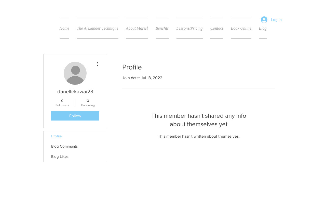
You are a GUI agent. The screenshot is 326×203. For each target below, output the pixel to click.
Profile (56, 136)
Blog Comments (64, 146)
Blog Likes (60, 156)
